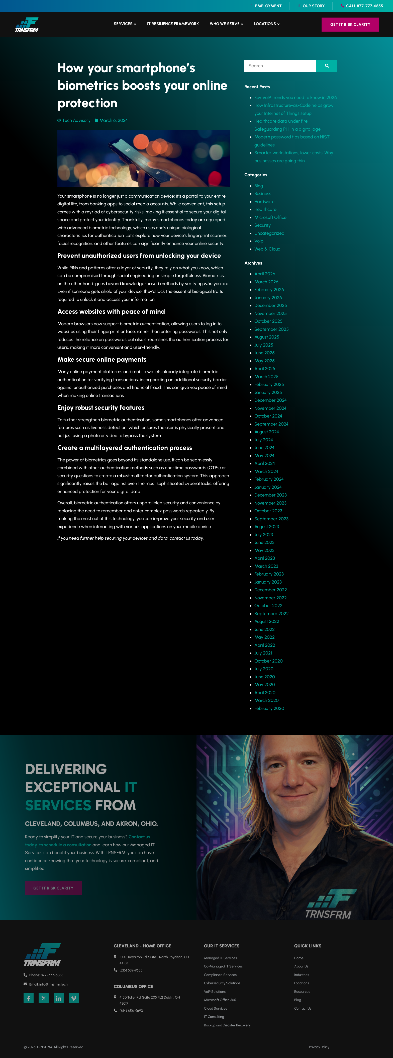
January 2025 (268, 392)
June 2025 (264, 353)
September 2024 (271, 424)
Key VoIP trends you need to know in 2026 (295, 97)
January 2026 (268, 297)
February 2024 (269, 479)
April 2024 (264, 463)
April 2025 (264, 368)
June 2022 (264, 629)
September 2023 (271, 519)
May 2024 (264, 455)
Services (123, 23)
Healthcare (265, 209)
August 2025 (266, 337)
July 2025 (263, 345)
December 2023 (270, 495)
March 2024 (266, 471)
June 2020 (264, 677)
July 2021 (263, 653)
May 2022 (264, 637)
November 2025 (270, 313)
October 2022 (268, 605)
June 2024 (264, 447)
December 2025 (270, 305)
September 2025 (271, 329)
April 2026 (264, 274)
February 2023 (269, 574)
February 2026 (269, 289)
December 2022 (270, 590)
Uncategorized (269, 233)
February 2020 (269, 708)
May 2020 (264, 684)
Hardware (264, 201)
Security (262, 225)
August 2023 (266, 526)
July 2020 (263, 669)
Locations (265, 23)
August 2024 (266, 432)
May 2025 (264, 361)
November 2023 (270, 503)
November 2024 (270, 408)
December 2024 (270, 400)
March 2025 (266, 376)
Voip (258, 241)
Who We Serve (225, 23)
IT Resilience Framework (173, 23)
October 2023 (268, 511)
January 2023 (268, 582)
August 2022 (266, 621)
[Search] (326, 66)
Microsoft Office (270, 217)
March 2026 (266, 282)
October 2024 (268, 416)
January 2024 (268, 487)
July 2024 (263, 440)
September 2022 (271, 613)
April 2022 (264, 645)
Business (262, 193)
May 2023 (264, 550)
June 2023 (264, 542)
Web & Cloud (267, 249)
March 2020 (266, 700)
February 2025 (269, 384)
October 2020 (268, 661)
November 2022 (270, 598)
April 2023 (264, 558)
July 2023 (263, 534)
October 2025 (268, 321)
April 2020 (264, 692)
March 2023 (266, 566)
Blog (258, 186)
